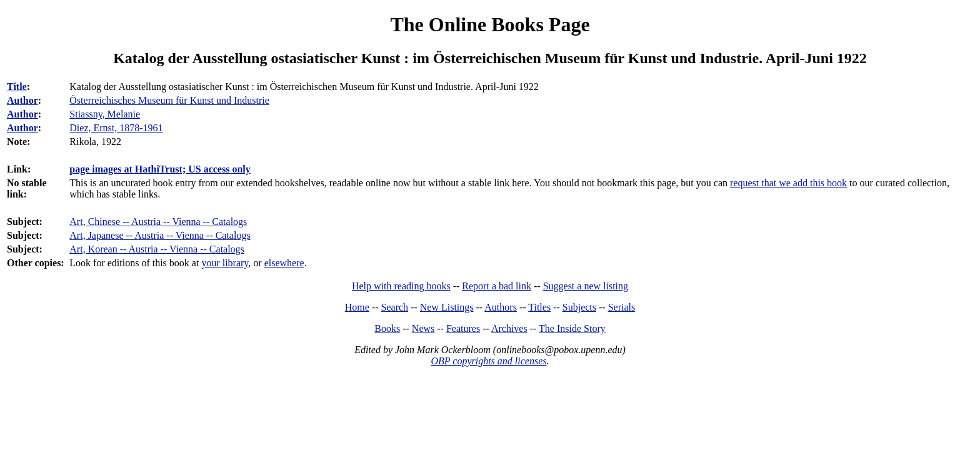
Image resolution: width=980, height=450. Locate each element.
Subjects (579, 307)
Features (463, 328)
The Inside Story (572, 328)
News (423, 328)
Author (22, 100)
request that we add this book (788, 183)
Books (387, 328)
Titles (539, 307)
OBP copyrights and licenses (488, 361)
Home (357, 307)
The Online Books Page (489, 24)
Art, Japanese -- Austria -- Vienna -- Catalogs (159, 235)
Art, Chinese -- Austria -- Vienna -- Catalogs (158, 221)
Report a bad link (496, 286)
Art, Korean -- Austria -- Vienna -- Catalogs (156, 249)
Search (395, 307)
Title (17, 86)
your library (224, 263)
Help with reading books (401, 286)
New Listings (447, 307)
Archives (509, 328)
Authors (500, 307)
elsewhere (284, 263)
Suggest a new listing (585, 286)
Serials (622, 307)
